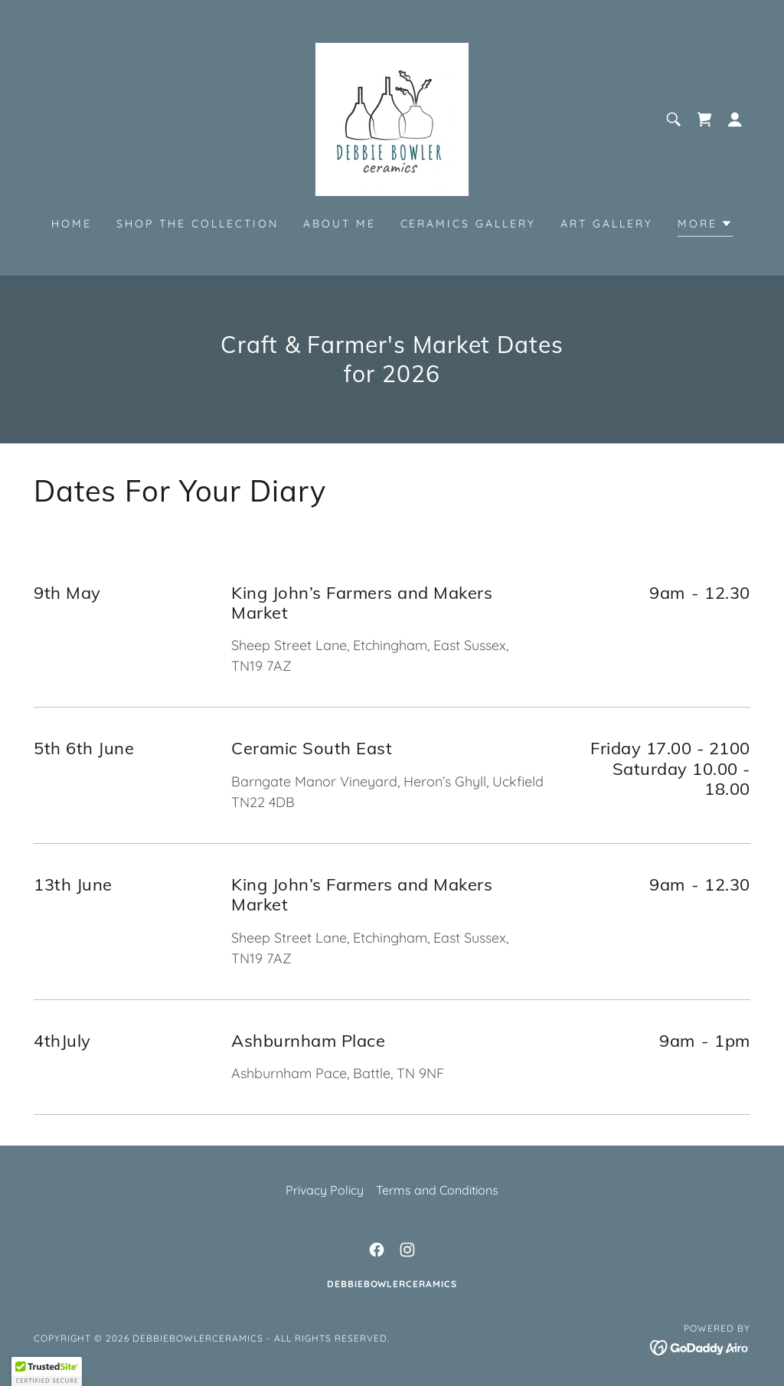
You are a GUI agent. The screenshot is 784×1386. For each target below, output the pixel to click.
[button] (735, 119)
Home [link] (71, 223)
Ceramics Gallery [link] (468, 223)
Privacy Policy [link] (325, 1190)
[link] (392, 118)
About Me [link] (339, 223)
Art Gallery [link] (606, 223)
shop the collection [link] (197, 223)
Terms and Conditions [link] (437, 1190)
